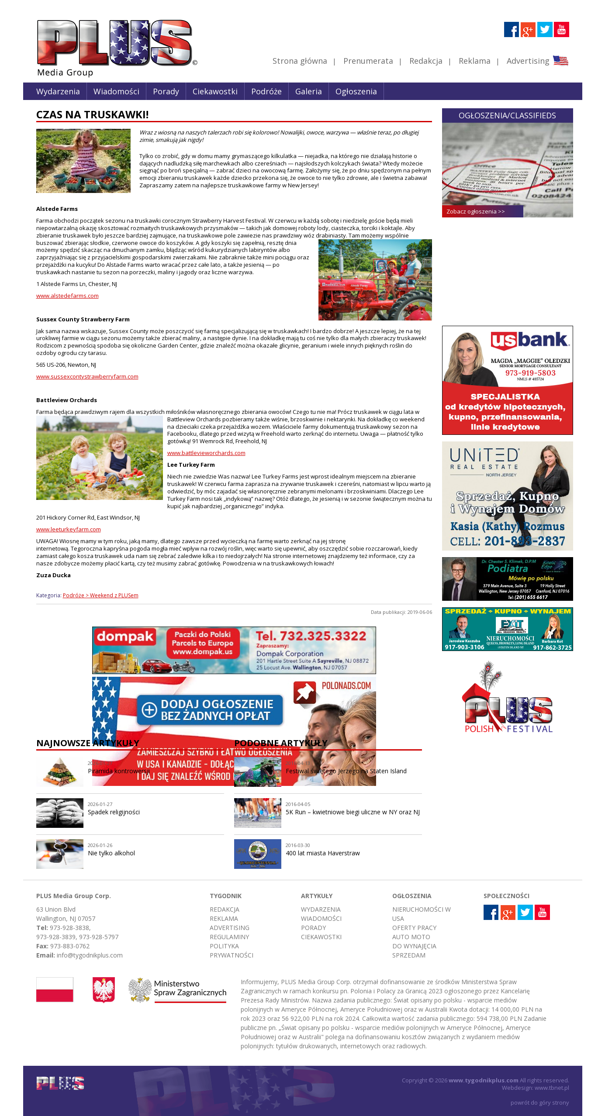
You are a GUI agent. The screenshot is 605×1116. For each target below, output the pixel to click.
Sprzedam (408, 955)
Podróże (266, 91)
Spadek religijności (114, 812)
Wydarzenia (58, 91)
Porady (166, 91)
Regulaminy (229, 937)
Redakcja (426, 60)
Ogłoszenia (356, 91)
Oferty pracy (414, 927)
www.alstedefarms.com (67, 296)
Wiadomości (116, 91)
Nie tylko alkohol (111, 853)
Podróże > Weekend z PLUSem (100, 595)
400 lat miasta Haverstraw (323, 853)
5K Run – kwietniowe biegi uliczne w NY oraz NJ (353, 812)
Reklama (475, 60)
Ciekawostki (215, 91)
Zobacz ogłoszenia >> (475, 211)
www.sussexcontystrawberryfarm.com (87, 376)
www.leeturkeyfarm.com (68, 529)
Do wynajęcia (414, 946)
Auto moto (411, 937)
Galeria (308, 91)
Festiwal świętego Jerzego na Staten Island (346, 771)
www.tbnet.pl (552, 1088)
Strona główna (300, 60)
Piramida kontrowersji (119, 771)
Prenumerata (368, 60)
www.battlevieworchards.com (206, 453)
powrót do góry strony (540, 1102)
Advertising (537, 60)
